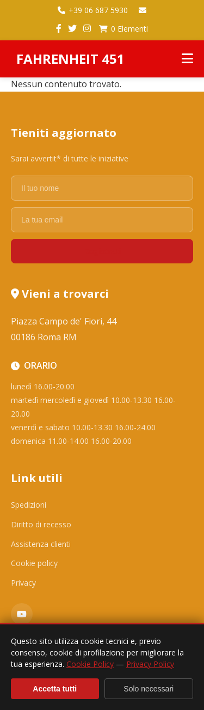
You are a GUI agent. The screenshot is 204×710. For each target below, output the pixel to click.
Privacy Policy (150, 664)
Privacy (23, 582)
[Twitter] (72, 29)
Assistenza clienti (41, 544)
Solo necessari (148, 688)
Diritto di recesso (41, 524)
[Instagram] (87, 29)
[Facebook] (58, 29)
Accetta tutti (55, 688)
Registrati (102, 251)
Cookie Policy (90, 664)
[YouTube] (22, 614)
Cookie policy (34, 563)
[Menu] (187, 59)
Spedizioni (28, 505)
